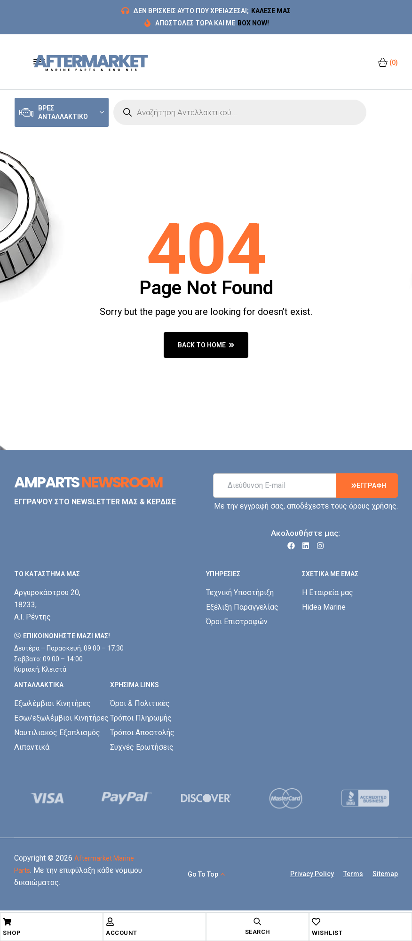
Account (121, 932)
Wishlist (327, 932)
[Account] (110, 921)
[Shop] (7, 921)
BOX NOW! (253, 23)
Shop (12, 932)
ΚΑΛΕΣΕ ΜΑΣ (271, 11)
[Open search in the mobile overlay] (240, 112)
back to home (206, 345)
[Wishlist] (316, 921)
